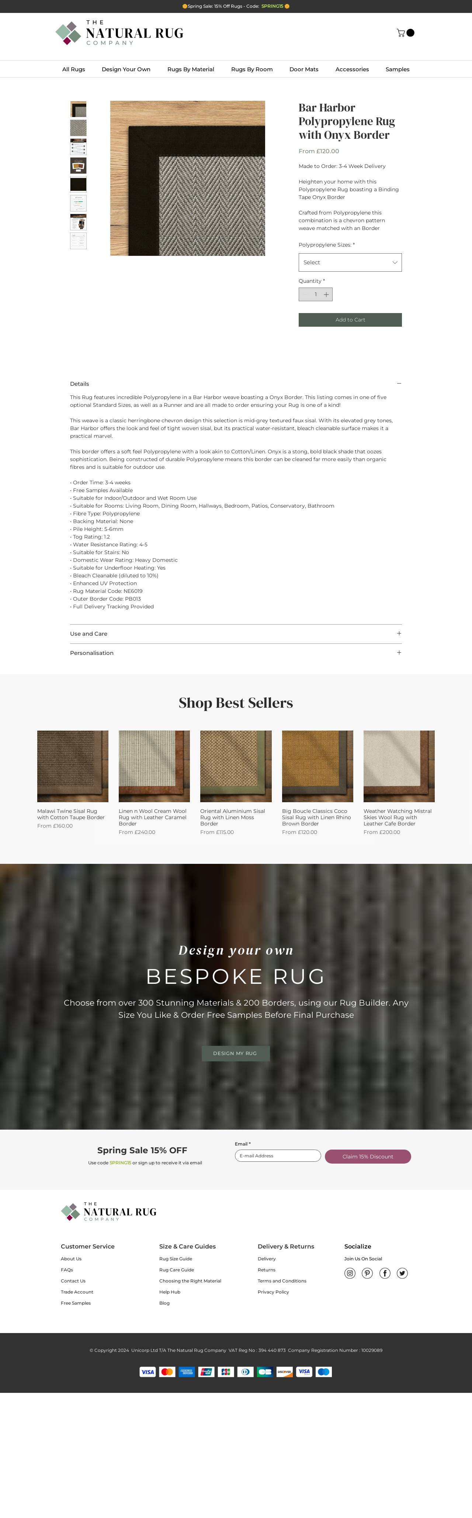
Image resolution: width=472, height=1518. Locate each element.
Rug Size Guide (175, 1258)
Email (243, 1144)
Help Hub (169, 1292)
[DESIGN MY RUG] (236, 1053)
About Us (71, 1258)
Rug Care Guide (176, 1270)
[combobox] (350, 262)
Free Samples (76, 1303)
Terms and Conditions (282, 1281)
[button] (406, 33)
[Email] (275, 1155)
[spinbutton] (315, 294)
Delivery (267, 1258)
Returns (266, 1270)
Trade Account (77, 1292)
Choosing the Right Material (190, 1281)
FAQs (67, 1270)
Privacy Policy (273, 1292)
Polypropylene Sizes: (327, 244)
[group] (236, 783)
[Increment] (327, 294)
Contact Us (73, 1281)
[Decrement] (304, 294)
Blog (164, 1303)
